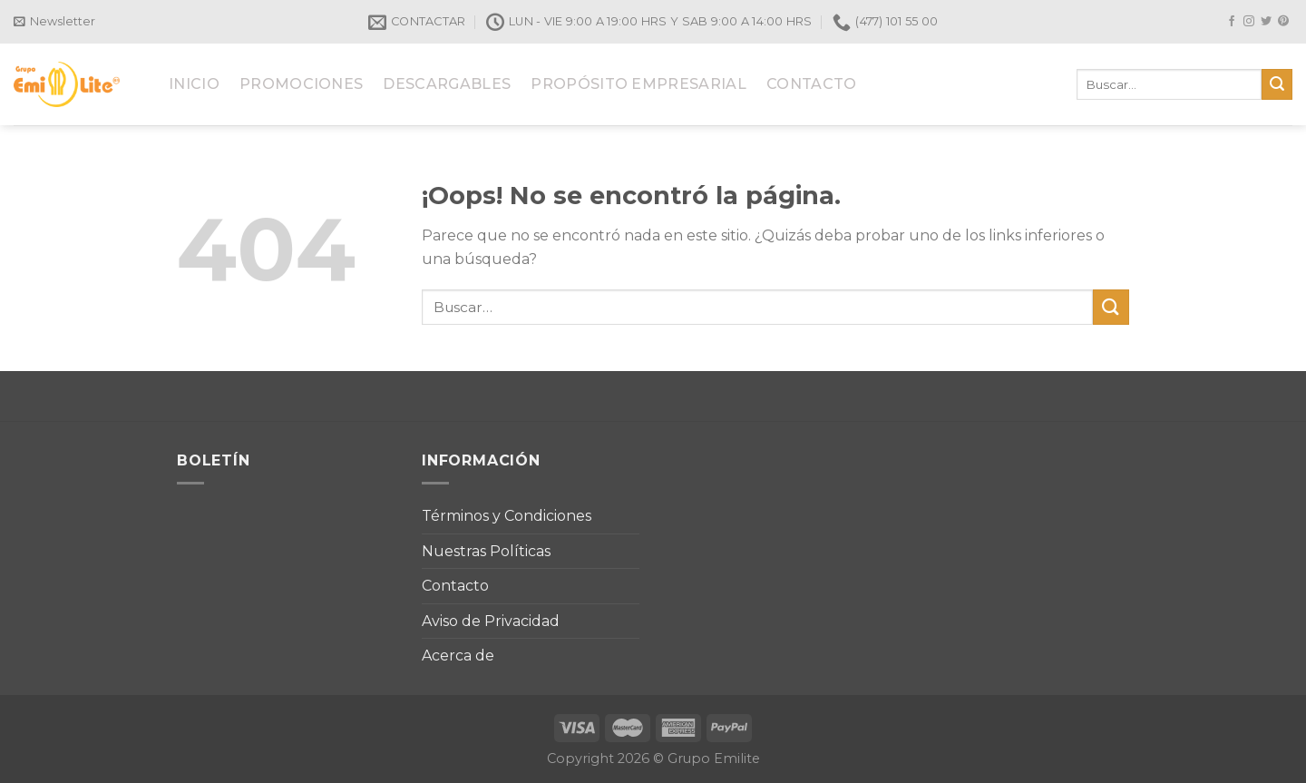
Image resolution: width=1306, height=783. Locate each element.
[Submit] (1277, 84)
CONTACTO (811, 84)
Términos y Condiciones (506, 515)
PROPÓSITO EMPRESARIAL (638, 84)
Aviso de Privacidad (491, 621)
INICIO (194, 84)
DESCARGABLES (447, 84)
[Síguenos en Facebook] (1231, 21)
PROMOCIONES (301, 84)
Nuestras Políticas (486, 551)
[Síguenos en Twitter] (1266, 21)
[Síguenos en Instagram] (1248, 21)
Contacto (455, 585)
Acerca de (458, 655)
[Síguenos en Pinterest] (1283, 21)
